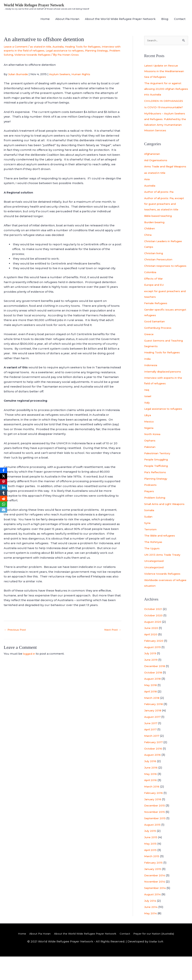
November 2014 (156, 905)
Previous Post (16, 634)
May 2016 (151, 797)
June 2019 (151, 683)
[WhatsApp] (3, 504)
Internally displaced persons (165, 389)
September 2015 (156, 841)
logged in (30, 658)
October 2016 (154, 772)
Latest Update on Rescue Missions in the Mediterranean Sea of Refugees (166, 72)
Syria (147, 546)
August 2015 (153, 848)
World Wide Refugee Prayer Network (37, 5)
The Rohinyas (154, 565)
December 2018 (156, 689)
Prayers (149, 509)
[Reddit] (3, 498)
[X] (3, 476)
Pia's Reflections (155, 490)
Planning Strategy (17, 55)
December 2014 (156, 898)
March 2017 (152, 759)
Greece (149, 352)
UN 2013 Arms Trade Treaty (164, 578)
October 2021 (154, 632)
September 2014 (156, 911)
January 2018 (153, 734)
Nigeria (149, 445)
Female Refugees (157, 321)
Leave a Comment (17, 47)
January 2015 (153, 892)
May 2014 (151, 936)
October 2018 (154, 695)
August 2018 (153, 702)
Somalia (150, 533)
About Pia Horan (67, 19)
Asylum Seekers (64, 78)
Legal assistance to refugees (92, 51)
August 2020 (153, 645)
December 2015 (156, 829)
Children (150, 240)
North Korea (153, 452)
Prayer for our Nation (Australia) (161, 957)
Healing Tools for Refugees (91, 47)
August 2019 (153, 670)
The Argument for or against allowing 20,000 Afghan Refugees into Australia (165, 89)
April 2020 (151, 658)
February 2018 (154, 727)
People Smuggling (158, 477)
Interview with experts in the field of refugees (37, 51)
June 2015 (151, 860)
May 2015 (151, 867)
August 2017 (153, 740)
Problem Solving (43, 55)
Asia (147, 191)
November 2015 (155, 835)
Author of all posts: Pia (160, 204)
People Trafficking (157, 483)
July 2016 (151, 784)
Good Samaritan (155, 339)
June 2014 (151, 930)
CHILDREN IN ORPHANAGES (165, 101)
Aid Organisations (157, 166)
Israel (148, 414)
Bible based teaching (159, 228)
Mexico (149, 439)
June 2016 (151, 791)
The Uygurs (152, 571)
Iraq (147, 407)
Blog (164, 19)
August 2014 (153, 917)
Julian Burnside (19, 78)
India (147, 376)
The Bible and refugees (161, 559)
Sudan (149, 540)
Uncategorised (155, 584)
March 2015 (152, 879)
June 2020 (152, 651)
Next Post (112, 634)
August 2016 (153, 778)
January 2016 (153, 822)
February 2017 (154, 765)
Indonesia (151, 383)
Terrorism (151, 552)
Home (45, 19)
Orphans (150, 458)
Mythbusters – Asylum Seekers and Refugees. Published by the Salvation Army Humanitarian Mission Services (164, 126)
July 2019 (151, 677)
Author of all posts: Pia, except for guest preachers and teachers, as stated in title (166, 216)
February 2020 (155, 664)
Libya (148, 433)
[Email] (3, 510)
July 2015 (151, 854)
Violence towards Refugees (77, 55)
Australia (63, 47)
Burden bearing (156, 234)
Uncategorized (155, 590)
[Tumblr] (3, 493)
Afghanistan (152, 160)
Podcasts (151, 502)
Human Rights (87, 78)
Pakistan (150, 464)
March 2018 (152, 721)
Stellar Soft (156, 965)
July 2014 (151, 924)
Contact (179, 19)
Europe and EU (155, 302)
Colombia (151, 290)
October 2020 (154, 638)
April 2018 (151, 714)
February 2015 (154, 886)
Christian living (154, 265)
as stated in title (44, 47)
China (148, 247)
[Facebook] (3, 470)
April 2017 (151, 753)
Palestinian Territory (158, 471)
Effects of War (154, 296)
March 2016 (152, 810)
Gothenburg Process (159, 345)
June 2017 (151, 746)
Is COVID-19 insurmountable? (165, 108)
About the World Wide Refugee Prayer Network (120, 19)
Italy (147, 420)
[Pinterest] (3, 481)
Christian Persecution (159, 271)
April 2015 (151, 873)
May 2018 (151, 708)
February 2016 (154, 816)
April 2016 (151, 803)
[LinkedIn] (3, 487)
